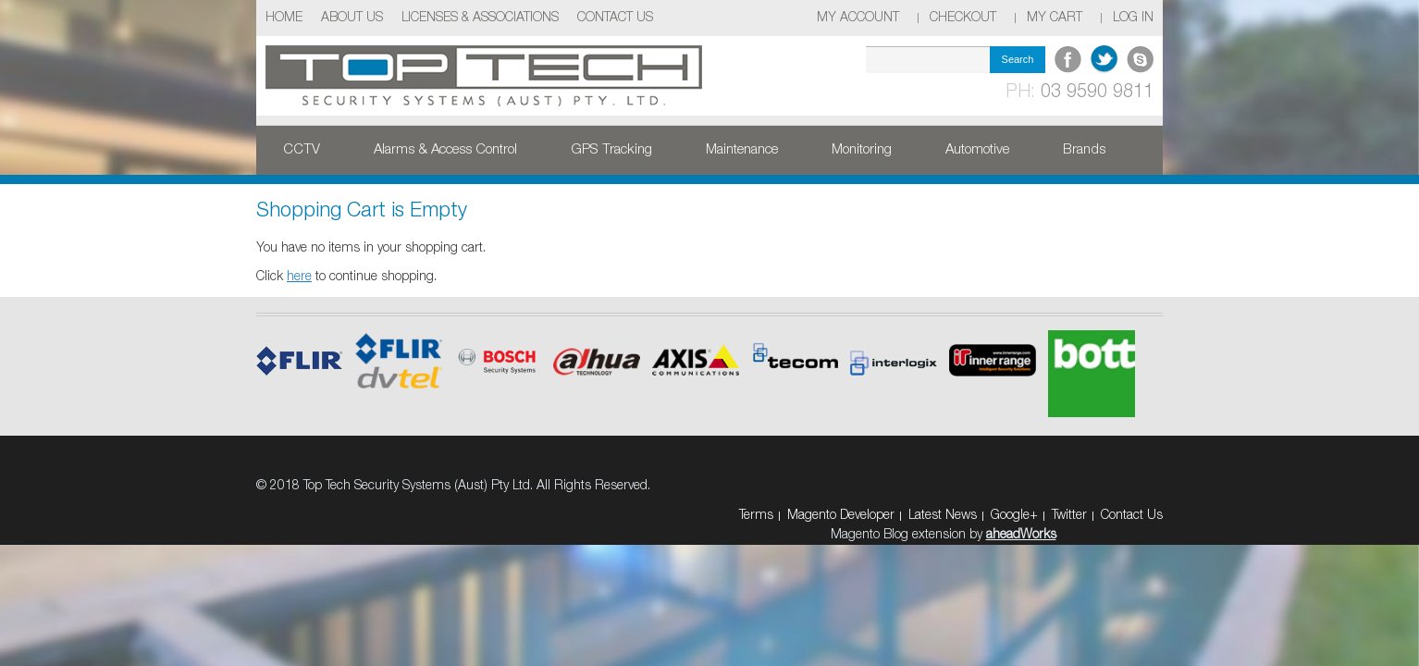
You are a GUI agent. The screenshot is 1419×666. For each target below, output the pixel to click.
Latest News (942, 516)
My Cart (1054, 18)
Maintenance (742, 149)
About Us (352, 18)
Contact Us (615, 18)
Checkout (963, 18)
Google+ (1014, 516)
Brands (1084, 149)
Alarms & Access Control (445, 149)
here (299, 277)
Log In (1133, 18)
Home (283, 18)
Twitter (1069, 516)
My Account (858, 18)
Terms (756, 516)
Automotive (977, 149)
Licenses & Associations (480, 18)
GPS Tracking (611, 149)
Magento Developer (841, 516)
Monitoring (862, 149)
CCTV (301, 149)
